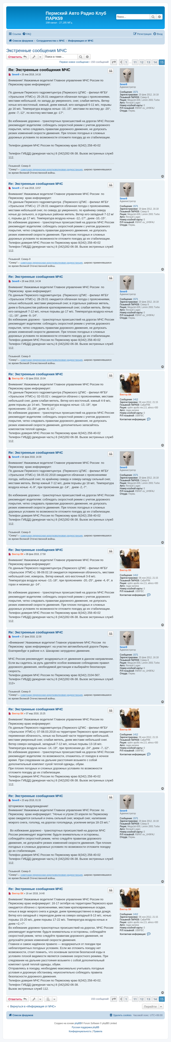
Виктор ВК (125, 394)
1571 (135, 92)
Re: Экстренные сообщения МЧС (39, 70)
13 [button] (148, 62)
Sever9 (123, 84)
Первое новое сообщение (74, 62)
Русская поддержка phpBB (85, 1027)
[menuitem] (26, 34)
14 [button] (155, 62)
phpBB (78, 1023)
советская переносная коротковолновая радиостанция (51, 169)
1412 (135, 399)
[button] (113, 62)
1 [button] (126, 62)
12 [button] (141, 62)
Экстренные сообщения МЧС (36, 50)
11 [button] (135, 62)
